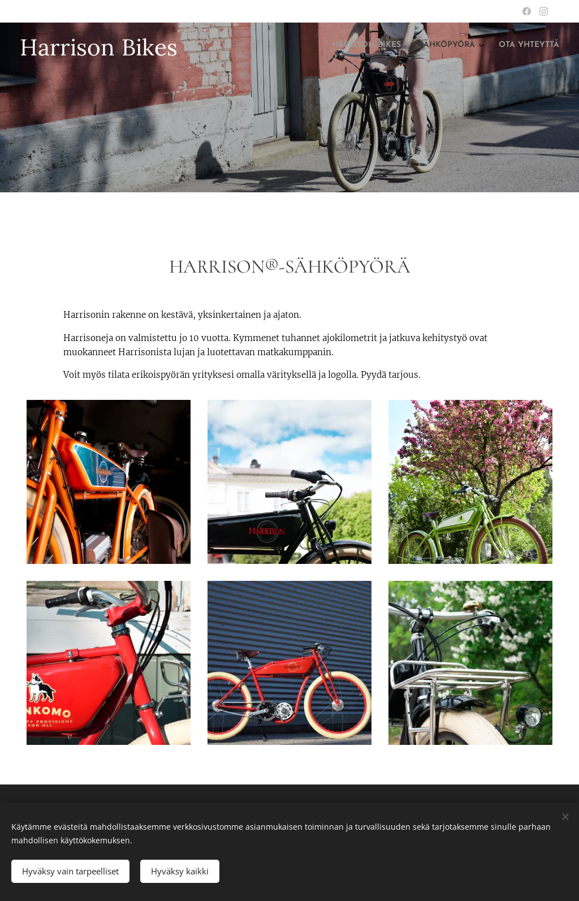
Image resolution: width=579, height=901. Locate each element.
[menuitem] (520, 46)
